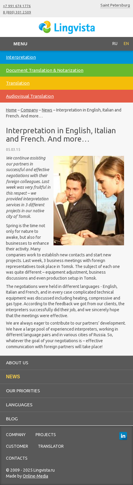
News (47, 110)
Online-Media (35, 476)
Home (11, 110)
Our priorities (23, 390)
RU (114, 43)
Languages (19, 404)
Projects (46, 434)
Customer (17, 446)
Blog (12, 418)
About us (17, 362)
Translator (51, 446)
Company (29, 110)
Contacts (16, 458)
